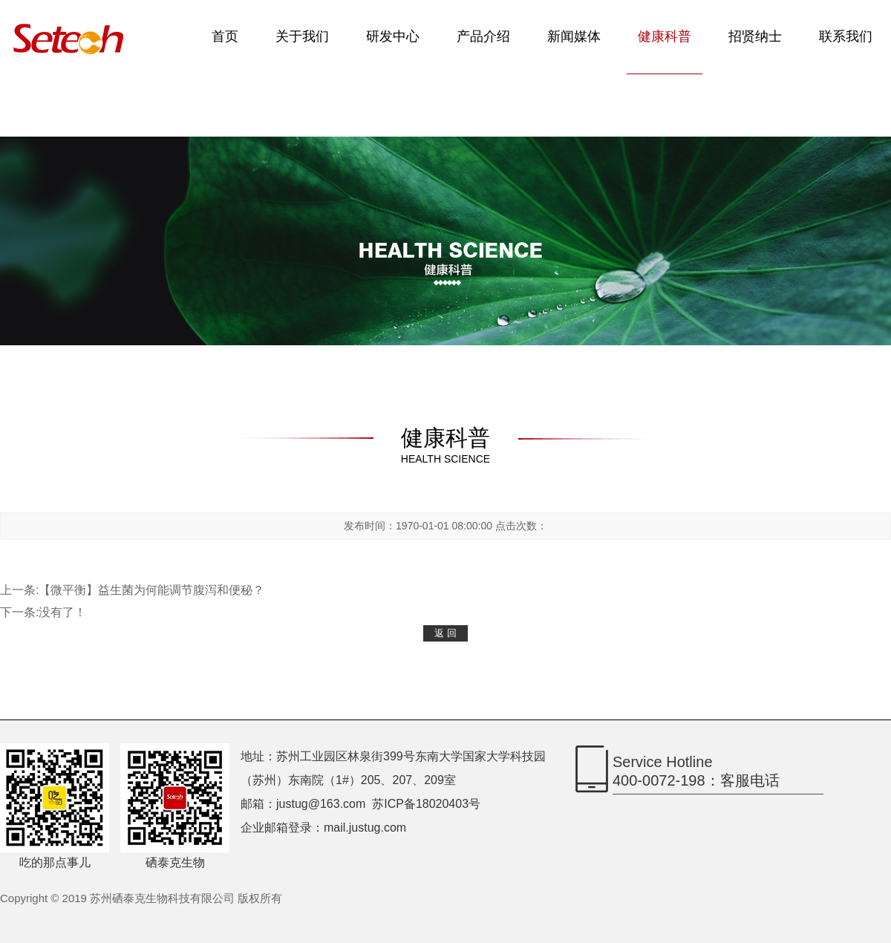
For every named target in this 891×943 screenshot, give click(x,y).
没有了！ (62, 612)
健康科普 (664, 36)
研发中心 (393, 36)
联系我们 (845, 36)
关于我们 (302, 36)
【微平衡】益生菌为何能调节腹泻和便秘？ (151, 590)
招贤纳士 (755, 36)
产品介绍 (483, 36)
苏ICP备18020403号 (426, 803)
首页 (225, 36)
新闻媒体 (574, 36)
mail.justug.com (365, 827)
